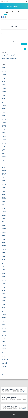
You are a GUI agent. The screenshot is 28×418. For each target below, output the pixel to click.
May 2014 (3, 256)
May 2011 (3, 307)
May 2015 (3, 239)
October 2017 (4, 198)
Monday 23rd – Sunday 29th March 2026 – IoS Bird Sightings (9, 58)
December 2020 (4, 156)
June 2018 (3, 190)
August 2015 (3, 235)
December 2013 (4, 263)
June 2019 (3, 177)
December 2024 (4, 88)
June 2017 (3, 204)
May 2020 (3, 166)
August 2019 (3, 174)
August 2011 (3, 303)
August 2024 (3, 94)
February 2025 (4, 85)
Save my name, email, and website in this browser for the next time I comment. (11, 41)
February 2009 (4, 345)
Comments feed (4, 374)
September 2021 (4, 143)
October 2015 (4, 232)
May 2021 (3, 149)
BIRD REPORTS (4, 352)
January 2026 (4, 70)
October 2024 (4, 91)
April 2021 (3, 150)
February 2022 (4, 136)
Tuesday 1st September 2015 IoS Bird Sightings (9, 406)
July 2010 (3, 321)
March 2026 (3, 67)
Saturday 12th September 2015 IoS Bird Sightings (10, 397)
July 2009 (3, 338)
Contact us (14, 414)
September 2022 (4, 126)
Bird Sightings (4, 353)
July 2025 (3, 78)
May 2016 (3, 222)
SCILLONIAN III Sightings (5, 362)
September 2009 (4, 335)
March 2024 (3, 101)
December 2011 (4, 297)
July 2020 (3, 163)
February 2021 (4, 153)
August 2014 (3, 252)
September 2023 (4, 109)
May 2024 (3, 98)
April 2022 (3, 133)
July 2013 (3, 270)
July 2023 (3, 112)
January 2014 (4, 262)
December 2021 (4, 139)
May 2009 (3, 341)
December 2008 (4, 348)
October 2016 (4, 215)
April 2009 (3, 342)
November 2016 (4, 214)
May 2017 (3, 205)
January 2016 (4, 228)
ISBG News (3, 356)
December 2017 (4, 197)
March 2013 (3, 276)
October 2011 (4, 300)
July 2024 (3, 95)
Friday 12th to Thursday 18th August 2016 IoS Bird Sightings (12, 389)
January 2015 (4, 245)
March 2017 (3, 208)
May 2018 (3, 191)
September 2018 (4, 187)
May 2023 (3, 115)
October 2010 (4, 317)
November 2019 (4, 170)
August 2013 (3, 269)
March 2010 (3, 327)
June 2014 (3, 255)
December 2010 (4, 314)
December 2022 (4, 122)
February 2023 (4, 119)
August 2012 (3, 286)
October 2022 (4, 125)
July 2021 (3, 146)
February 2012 (4, 294)
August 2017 (3, 201)
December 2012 (4, 280)
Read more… (22, 391)
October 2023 (4, 108)
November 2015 (4, 231)
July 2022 (3, 129)
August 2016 (3, 218)
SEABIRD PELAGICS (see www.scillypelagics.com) (8, 363)
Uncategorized (4, 366)
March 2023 (3, 118)
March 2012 (3, 293)
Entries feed (3, 373)
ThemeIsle (16, 416)
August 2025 (3, 77)
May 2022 (3, 132)
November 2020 (4, 157)
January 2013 (4, 279)
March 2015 (3, 242)
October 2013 (4, 266)
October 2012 (4, 283)
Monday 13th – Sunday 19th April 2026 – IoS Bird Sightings (9, 54)
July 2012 (3, 287)
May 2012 (3, 290)
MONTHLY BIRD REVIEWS (5, 359)
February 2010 (4, 328)
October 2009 (4, 334)
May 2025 (3, 81)
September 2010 (4, 318)
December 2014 (4, 246)
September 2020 (4, 160)
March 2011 (3, 310)
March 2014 (3, 259)
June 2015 (3, 238)
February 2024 (4, 102)
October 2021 (4, 142)
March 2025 (3, 84)
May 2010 (3, 324)
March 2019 (3, 180)
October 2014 (4, 249)
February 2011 (4, 311)
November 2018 (4, 184)
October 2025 (4, 74)
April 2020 (3, 167)
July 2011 (3, 304)
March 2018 (3, 194)
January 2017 (4, 211)
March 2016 (3, 225)
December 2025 (4, 71)
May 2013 (3, 273)
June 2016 (3, 221)
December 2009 (4, 331)
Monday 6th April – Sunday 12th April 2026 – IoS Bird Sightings (9, 55)
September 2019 (4, 173)
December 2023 (4, 105)
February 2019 (4, 181)
